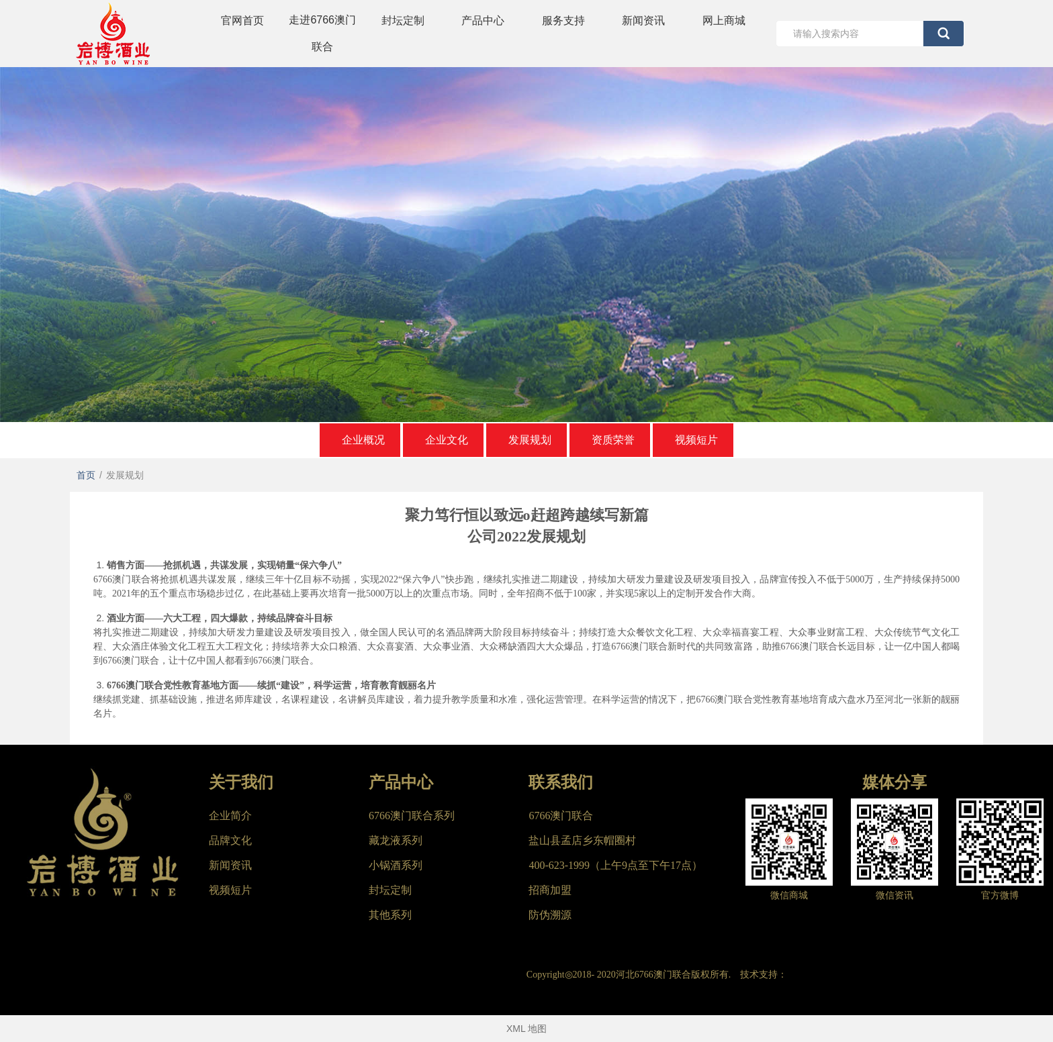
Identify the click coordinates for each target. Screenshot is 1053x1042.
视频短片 (696, 440)
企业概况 (363, 440)
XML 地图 (526, 1028)
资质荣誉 (613, 440)
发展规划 (529, 440)
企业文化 (446, 440)
